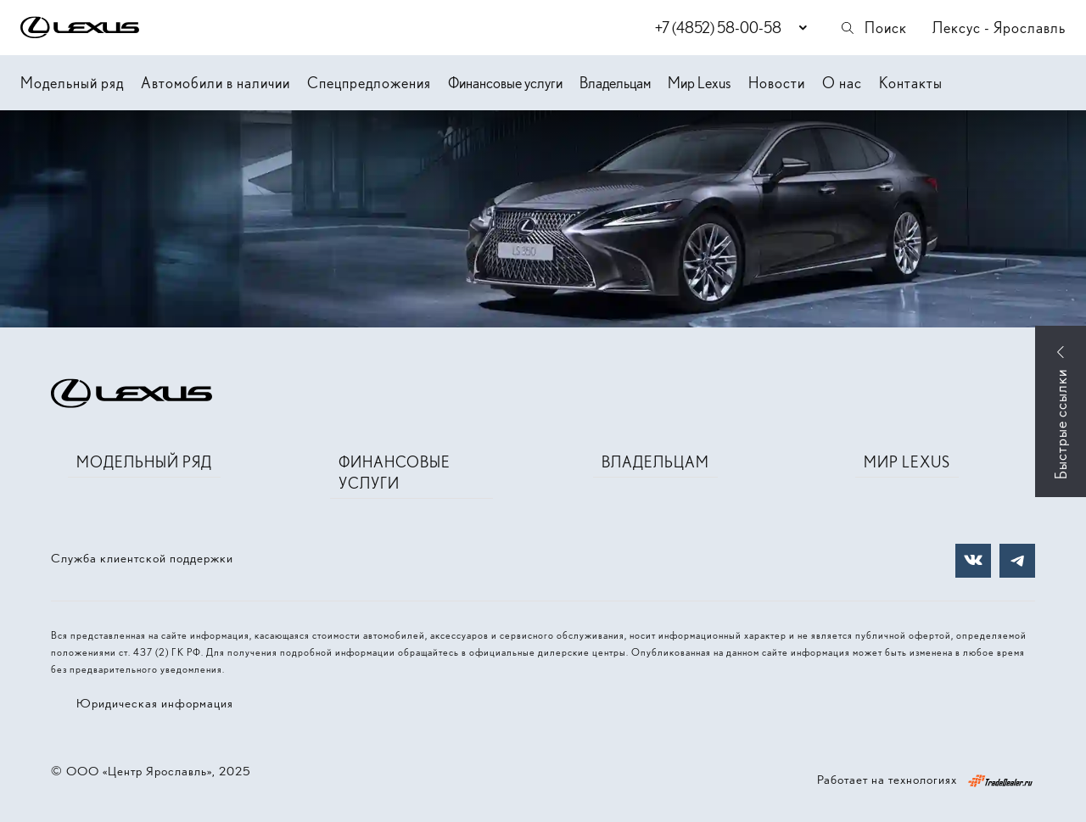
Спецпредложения (369, 83)
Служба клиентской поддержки (142, 558)
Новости (776, 83)
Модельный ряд (72, 83)
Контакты (911, 83)
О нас (842, 83)
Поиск (873, 27)
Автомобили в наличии (215, 83)
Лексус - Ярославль (999, 27)
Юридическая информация (154, 703)
